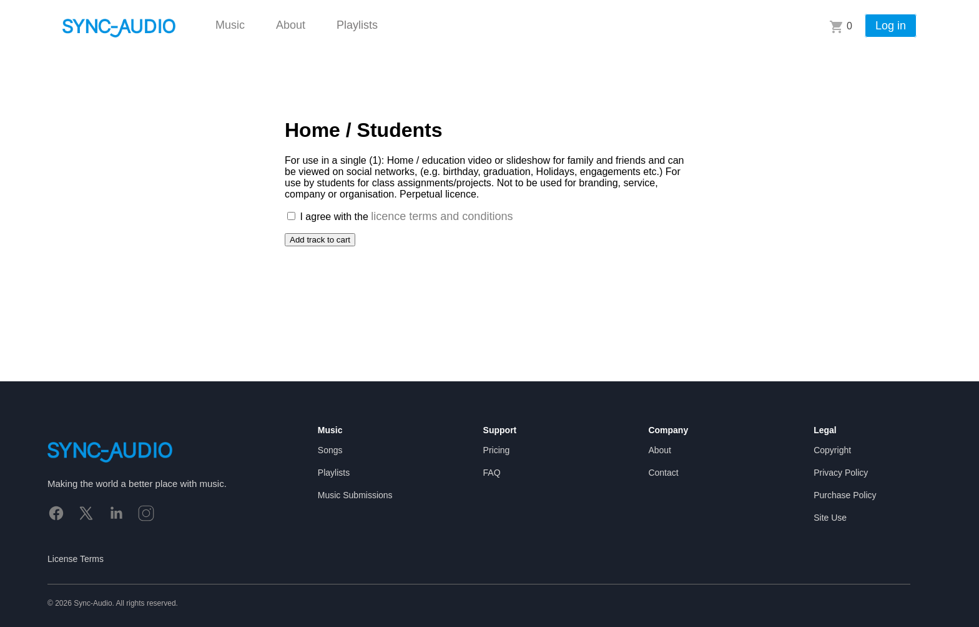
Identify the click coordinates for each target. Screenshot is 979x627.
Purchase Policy (845, 495)
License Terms (75, 559)
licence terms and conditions (442, 216)
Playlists (357, 25)
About (290, 25)
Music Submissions (355, 495)
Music (230, 25)
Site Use (830, 518)
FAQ (492, 473)
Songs (330, 450)
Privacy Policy (841, 473)
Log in (890, 25)
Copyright (832, 450)
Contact (663, 473)
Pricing (496, 450)
